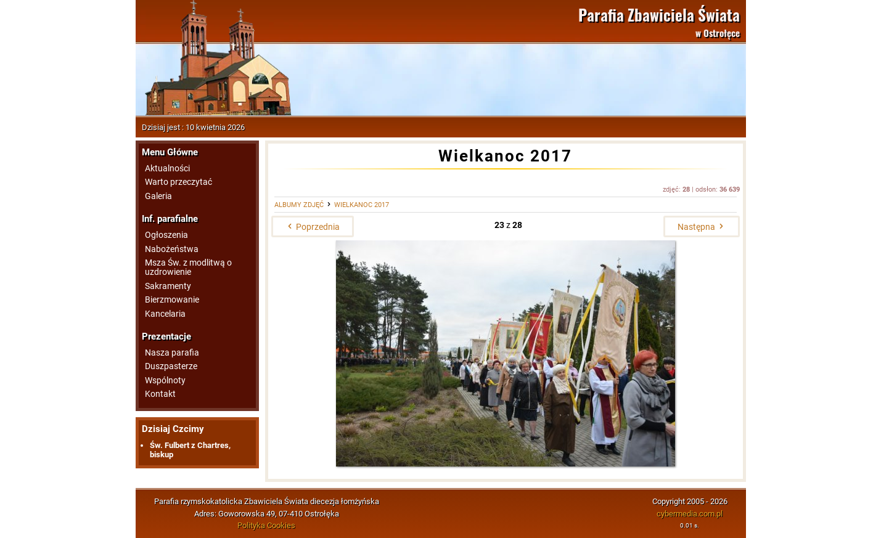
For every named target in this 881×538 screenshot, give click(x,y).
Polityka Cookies (266, 525)
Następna (702, 227)
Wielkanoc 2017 (361, 205)
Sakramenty (168, 286)
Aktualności (167, 168)
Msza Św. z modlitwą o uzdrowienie (188, 267)
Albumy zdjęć (299, 205)
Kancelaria (165, 314)
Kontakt (160, 394)
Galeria (158, 196)
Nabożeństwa (172, 249)
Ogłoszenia (166, 235)
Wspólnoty (165, 380)
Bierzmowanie (172, 299)
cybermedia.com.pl (690, 513)
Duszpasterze (171, 366)
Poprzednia (312, 227)
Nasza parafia (172, 352)
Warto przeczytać (178, 182)
